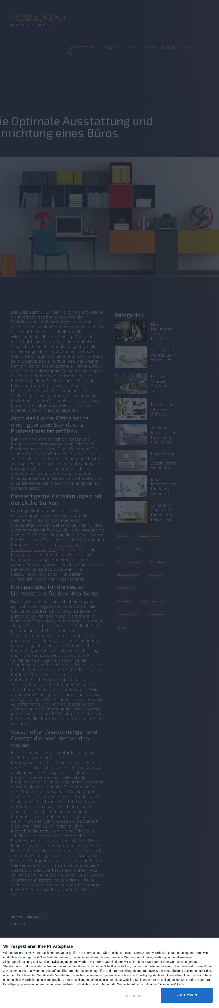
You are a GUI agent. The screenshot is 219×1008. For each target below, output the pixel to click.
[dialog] (109, 973)
